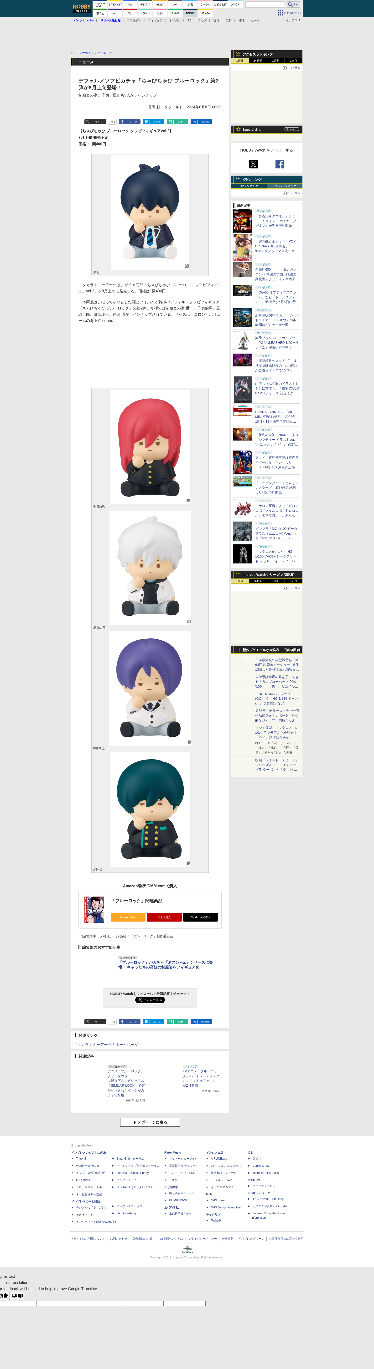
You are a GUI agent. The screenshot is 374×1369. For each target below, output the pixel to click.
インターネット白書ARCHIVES (96, 1221)
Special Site (252, 130)
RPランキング (249, 186)
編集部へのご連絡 (171, 1238)
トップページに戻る (150, 1122)
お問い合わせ (118, 1238)
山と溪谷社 (171, 1187)
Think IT (81, 1158)
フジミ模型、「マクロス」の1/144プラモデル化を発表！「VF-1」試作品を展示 (277, 732)
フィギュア (155, 20)
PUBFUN (254, 1180)
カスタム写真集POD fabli (270, 1206)
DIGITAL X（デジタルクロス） (136, 1187)
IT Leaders (83, 1180)
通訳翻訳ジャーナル (224, 1173)
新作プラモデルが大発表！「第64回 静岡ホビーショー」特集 (272, 651)
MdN (209, 1194)
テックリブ (213, 1214)
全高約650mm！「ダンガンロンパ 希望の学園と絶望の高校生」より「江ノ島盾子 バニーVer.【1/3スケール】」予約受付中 (277, 279)
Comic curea (261, 1165)
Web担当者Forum (87, 1165)
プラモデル (134, 20)
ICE (250, 1152)
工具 (229, 20)
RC (189, 20)
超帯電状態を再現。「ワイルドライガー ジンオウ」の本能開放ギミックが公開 (277, 320)
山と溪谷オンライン (182, 1193)
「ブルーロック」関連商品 (136, 900)
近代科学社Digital (180, 1213)
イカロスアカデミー (224, 1187)
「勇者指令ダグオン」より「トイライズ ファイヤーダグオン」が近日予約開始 (275, 221)
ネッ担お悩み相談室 (89, 1194)
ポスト (98, 122)
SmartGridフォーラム (130, 1158)
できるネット (84, 1214)
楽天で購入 (164, 917)
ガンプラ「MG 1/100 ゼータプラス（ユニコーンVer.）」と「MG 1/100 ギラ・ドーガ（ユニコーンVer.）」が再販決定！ (276, 538)
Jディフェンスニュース (226, 1165)
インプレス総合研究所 (90, 1173)
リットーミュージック (183, 1158)
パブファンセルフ (264, 1186)
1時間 (240, 60)
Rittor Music (172, 1152)
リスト (112, 122)
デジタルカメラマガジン (92, 1207)
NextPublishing (126, 1213)
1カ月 (293, 60)
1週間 (276, 60)
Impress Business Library (133, 1173)
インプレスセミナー (129, 1180)
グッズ (202, 20)
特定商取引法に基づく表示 (286, 1238)
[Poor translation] (17, 1296)
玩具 (216, 20)
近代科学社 (171, 1207)
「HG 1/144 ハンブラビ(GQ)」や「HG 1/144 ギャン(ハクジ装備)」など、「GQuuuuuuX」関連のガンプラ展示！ (276, 703)
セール (255, 20)
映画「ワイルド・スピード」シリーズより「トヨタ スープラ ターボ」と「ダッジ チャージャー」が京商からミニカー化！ (277, 769)
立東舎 (173, 1180)
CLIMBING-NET (179, 1200)
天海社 (257, 1158)
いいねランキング (284, 186)
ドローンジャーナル (89, 1187)
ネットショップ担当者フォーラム (138, 1165)
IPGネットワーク (259, 1193)
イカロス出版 (214, 1152)
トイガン (175, 20)
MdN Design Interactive (226, 1207)
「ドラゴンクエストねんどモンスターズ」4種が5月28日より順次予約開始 (277, 487)
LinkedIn (205, 122)
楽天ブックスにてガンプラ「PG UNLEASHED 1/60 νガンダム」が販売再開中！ (276, 342)
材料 (241, 20)
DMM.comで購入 (200, 917)
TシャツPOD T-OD (182, 1173)
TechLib (216, 1220)
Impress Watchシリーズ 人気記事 (268, 575)
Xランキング (252, 180)
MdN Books (218, 1200)
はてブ (157, 122)
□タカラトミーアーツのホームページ (106, 1045)
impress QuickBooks (266, 1173)
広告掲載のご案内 (143, 1238)
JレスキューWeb (221, 1180)
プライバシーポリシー (202, 1238)
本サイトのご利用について (88, 1238)
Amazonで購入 (128, 917)
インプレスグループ (251, 1238)
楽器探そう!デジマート (183, 1165)
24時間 (257, 60)
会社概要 (227, 1238)
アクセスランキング (258, 54)
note (180, 122)
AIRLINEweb (219, 1158)
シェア (133, 122)
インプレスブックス (129, 1206)
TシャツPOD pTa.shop (268, 1199)
